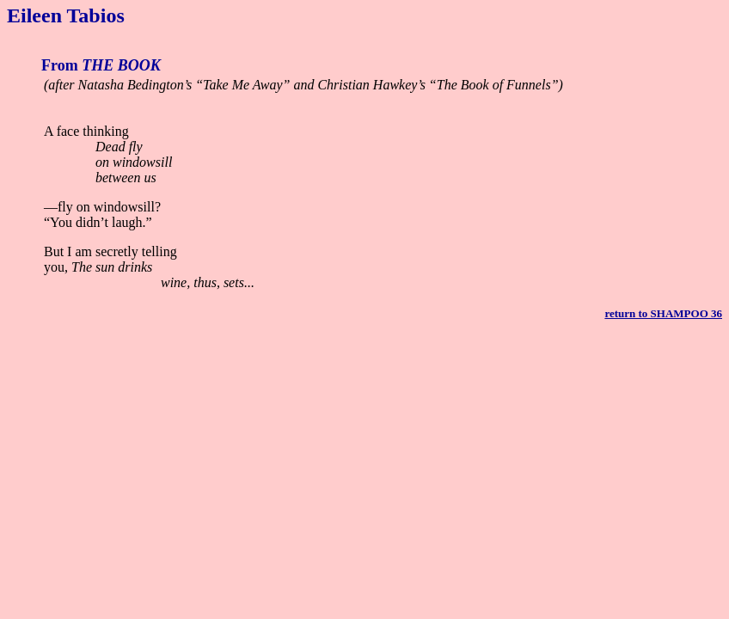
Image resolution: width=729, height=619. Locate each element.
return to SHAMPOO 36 (663, 313)
